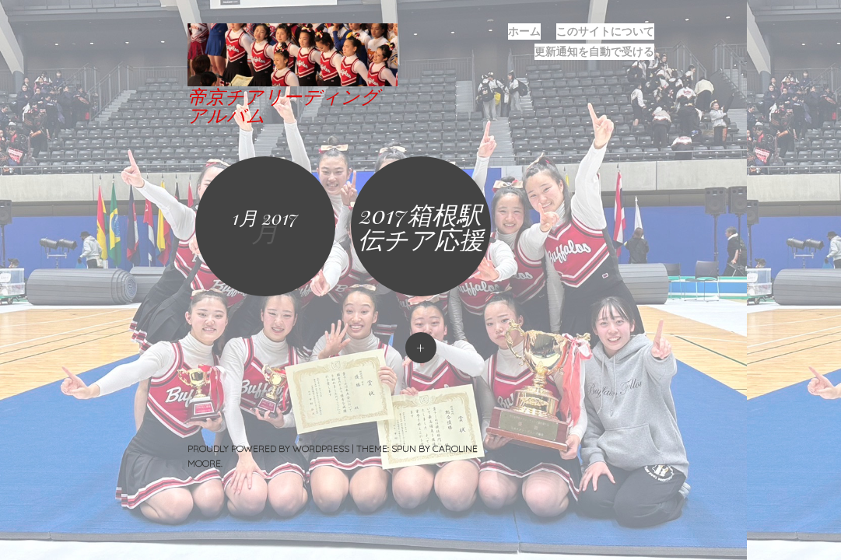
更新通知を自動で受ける (594, 51)
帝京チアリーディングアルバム (283, 105)
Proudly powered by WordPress (268, 448)
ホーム (524, 31)
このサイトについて (605, 31)
